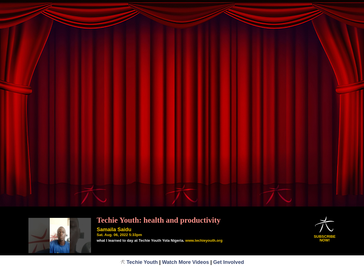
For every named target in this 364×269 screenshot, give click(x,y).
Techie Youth (139, 262)
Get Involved (228, 262)
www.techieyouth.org (204, 240)
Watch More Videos (185, 262)
